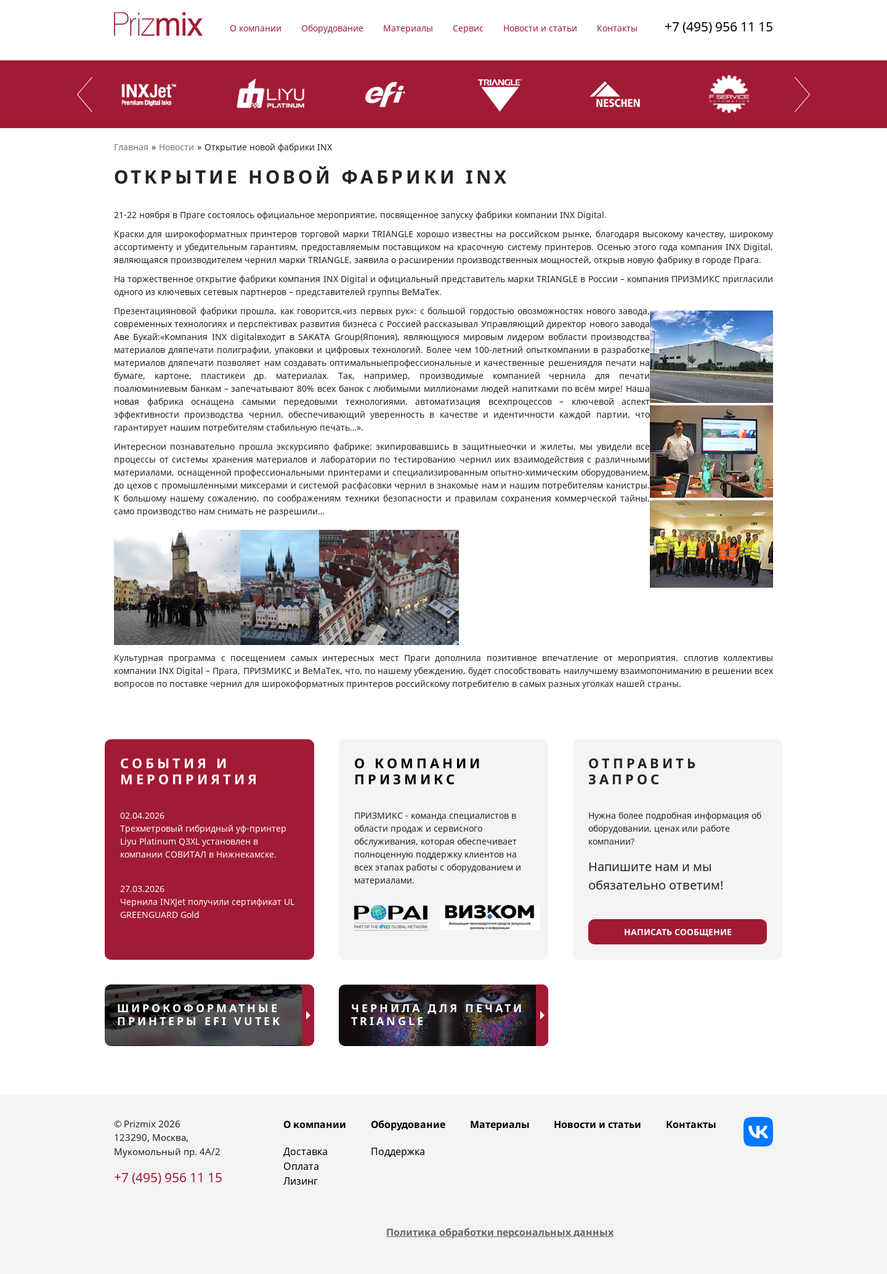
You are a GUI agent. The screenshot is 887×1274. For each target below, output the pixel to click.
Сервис (468, 28)
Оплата (301, 1166)
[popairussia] (390, 918)
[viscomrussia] (490, 918)
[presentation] (84, 94)
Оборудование (332, 28)
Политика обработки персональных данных (500, 1233)
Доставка (305, 1151)
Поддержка (398, 1151)
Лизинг (300, 1181)
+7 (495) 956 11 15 (719, 26)
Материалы (408, 28)
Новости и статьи (540, 28)
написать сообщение (678, 932)
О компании (255, 28)
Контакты (617, 28)
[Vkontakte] (758, 1131)
